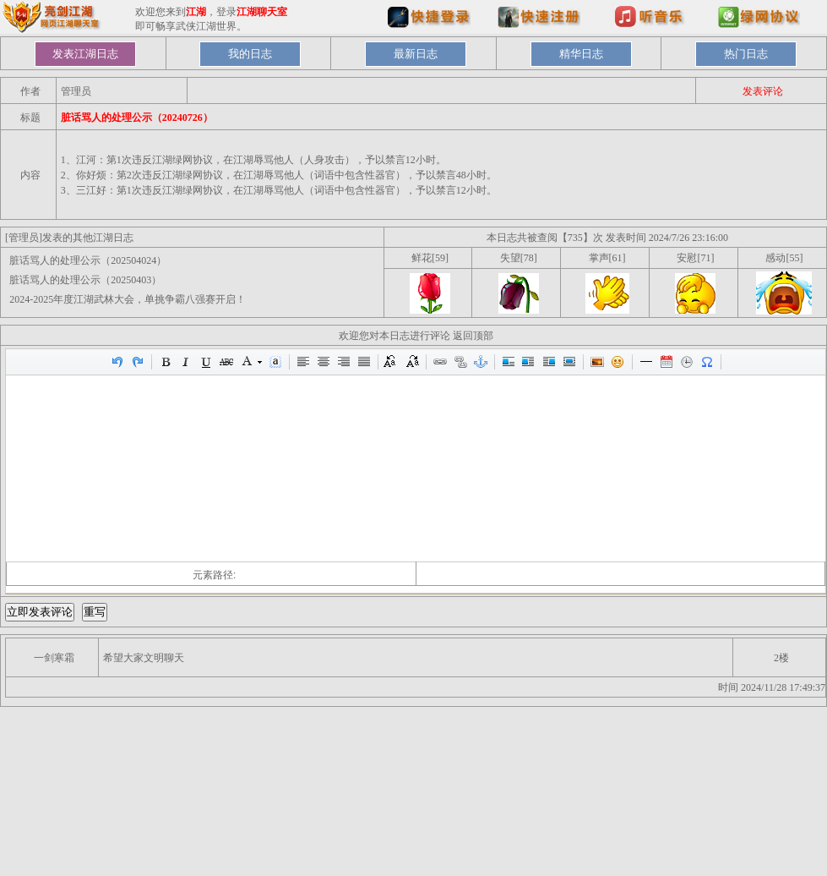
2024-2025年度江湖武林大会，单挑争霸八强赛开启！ (127, 299)
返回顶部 (473, 336)
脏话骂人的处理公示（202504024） (87, 260)
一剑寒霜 (54, 658)
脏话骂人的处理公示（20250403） (85, 280)
